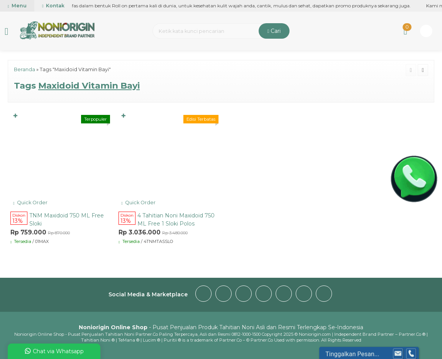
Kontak (53, 6)
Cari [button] (274, 30)
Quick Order (30, 202)
